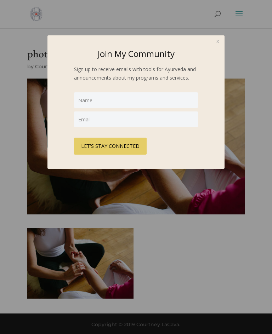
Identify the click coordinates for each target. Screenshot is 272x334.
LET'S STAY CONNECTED (110, 146)
